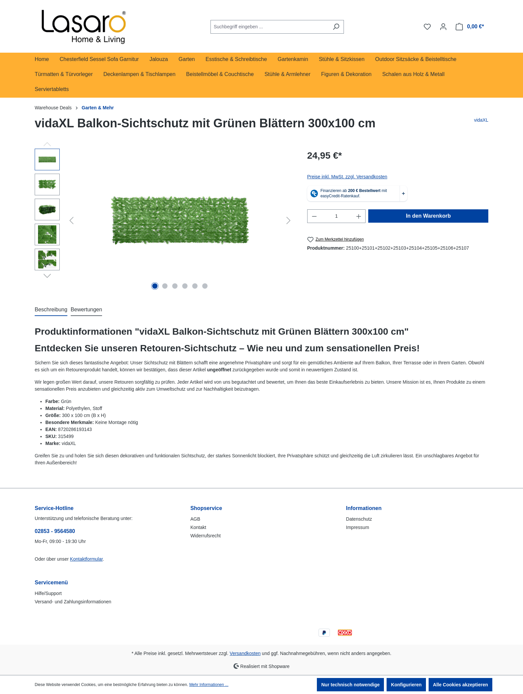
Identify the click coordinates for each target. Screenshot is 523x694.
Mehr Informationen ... (208, 684)
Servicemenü (51, 582)
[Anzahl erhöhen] (359, 216)
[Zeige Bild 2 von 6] (165, 286)
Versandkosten (245, 653)
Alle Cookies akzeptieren (460, 684)
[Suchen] (336, 27)
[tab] (51, 310)
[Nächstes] (289, 220)
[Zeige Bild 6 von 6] (204, 286)
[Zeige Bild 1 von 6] (155, 286)
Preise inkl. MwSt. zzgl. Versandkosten (347, 176)
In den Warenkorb (428, 216)
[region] (164, 220)
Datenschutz (359, 519)
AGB (195, 519)
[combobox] (269, 27)
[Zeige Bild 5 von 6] (194, 286)
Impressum (357, 527)
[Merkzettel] (427, 26)
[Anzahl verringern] (314, 216)
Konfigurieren (406, 684)
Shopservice (206, 508)
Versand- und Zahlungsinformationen (73, 601)
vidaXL (481, 120)
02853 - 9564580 (55, 531)
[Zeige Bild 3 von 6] (175, 286)
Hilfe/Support (48, 593)
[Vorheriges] (71, 220)
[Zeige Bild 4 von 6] (184, 286)
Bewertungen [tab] (86, 309)
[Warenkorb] (469, 26)
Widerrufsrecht (205, 535)
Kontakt (198, 527)
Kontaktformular (86, 559)
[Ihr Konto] (443, 26)
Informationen (364, 508)
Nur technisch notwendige (350, 684)
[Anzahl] (336, 216)
